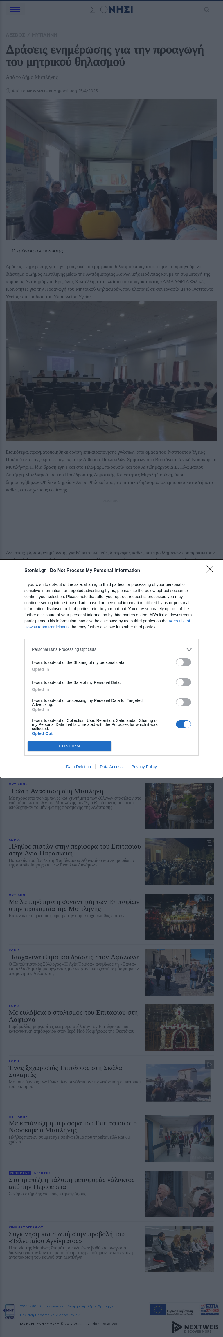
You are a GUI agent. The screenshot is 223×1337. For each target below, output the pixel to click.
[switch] (183, 662)
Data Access (111, 766)
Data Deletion (78, 766)
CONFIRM (69, 746)
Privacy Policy (144, 766)
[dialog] (111, 668)
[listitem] (111, 649)
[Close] (211, 570)
